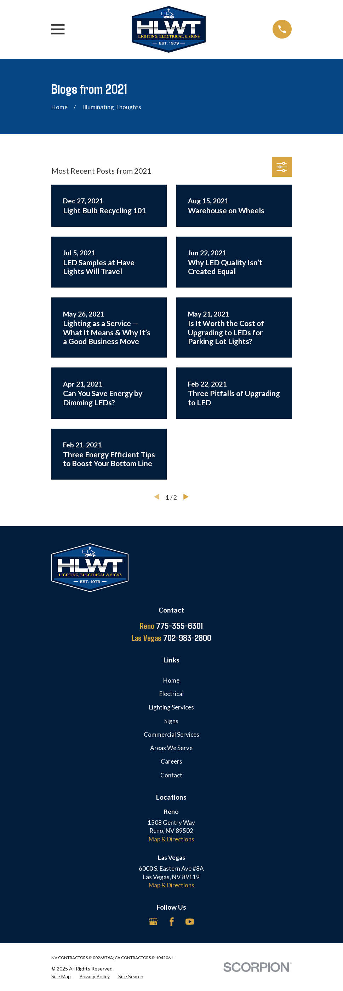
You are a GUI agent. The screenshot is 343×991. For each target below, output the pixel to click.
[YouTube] (189, 921)
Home (171, 680)
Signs (171, 721)
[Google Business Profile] (153, 921)
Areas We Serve (171, 748)
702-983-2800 (171, 637)
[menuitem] (61, 976)
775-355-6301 (171, 625)
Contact (171, 775)
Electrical (171, 693)
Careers (171, 761)
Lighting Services (171, 707)
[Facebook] (171, 921)
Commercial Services (171, 734)
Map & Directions (171, 839)
